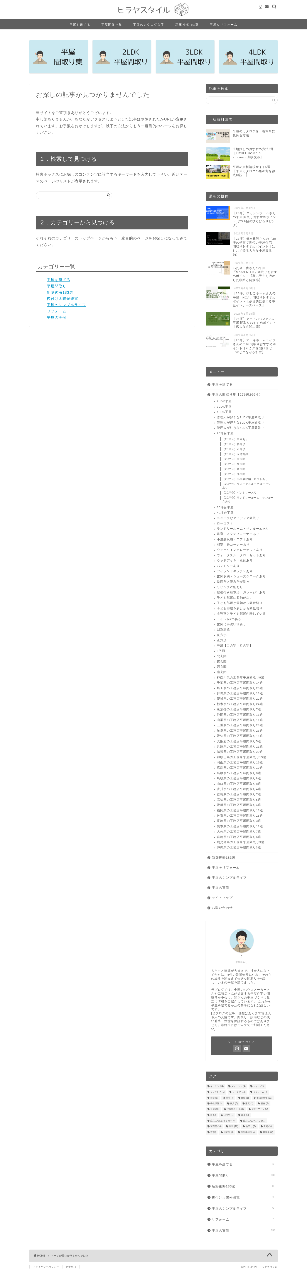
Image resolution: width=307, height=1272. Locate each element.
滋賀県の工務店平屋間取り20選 (240, 751)
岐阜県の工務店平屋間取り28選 (240, 730)
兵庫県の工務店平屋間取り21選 (240, 746)
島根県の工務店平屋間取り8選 (239, 773)
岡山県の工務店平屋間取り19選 (240, 762)
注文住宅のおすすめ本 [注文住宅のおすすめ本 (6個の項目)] (223, 1120)
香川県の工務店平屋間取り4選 (239, 789)
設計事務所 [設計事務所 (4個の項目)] (248, 1132)
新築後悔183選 (187, 25)
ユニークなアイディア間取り (238, 518)
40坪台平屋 (225, 512)
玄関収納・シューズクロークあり (241, 576)
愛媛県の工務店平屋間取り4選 (239, 805)
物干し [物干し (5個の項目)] (251, 1126)
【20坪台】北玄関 (233, 474)
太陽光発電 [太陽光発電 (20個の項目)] (264, 1098)
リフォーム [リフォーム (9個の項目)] (260, 1092)
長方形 (222, 635)
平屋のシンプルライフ (66, 305)
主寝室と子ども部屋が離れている (241, 613)
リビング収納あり (230, 587)
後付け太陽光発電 (62, 299)
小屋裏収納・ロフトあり (235, 539)
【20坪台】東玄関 (233, 464)
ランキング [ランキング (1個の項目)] (217, 1092)
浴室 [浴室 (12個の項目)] (233, 1126)
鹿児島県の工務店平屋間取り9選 (241, 842)
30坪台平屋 (225, 507)
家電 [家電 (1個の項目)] (249, 1103)
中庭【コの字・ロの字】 (235, 645)
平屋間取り (56, 286)
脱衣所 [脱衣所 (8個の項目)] (229, 1132)
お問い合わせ (222, 907)
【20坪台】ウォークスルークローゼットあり (248, 485)
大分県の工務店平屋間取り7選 (239, 831)
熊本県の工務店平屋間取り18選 (240, 826)
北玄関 (222, 656)
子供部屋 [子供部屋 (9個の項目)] (216, 1103)
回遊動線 (223, 629)
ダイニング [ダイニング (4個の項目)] (238, 1086)
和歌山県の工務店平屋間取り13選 (241, 757)
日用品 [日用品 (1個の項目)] (229, 1115)
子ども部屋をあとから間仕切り (240, 608)
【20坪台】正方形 (233, 449)
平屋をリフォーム (224, 25)
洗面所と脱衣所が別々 (233, 581)
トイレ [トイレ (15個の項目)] (258, 1086)
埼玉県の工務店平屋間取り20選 (240, 688)
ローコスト (225, 523)
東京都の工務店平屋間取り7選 (239, 709)
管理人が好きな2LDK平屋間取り (240, 417)
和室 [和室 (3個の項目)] (214, 1098)
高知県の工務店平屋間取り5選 (239, 799)
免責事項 (71, 1266)
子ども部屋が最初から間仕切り (240, 603)
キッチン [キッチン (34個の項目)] (217, 1086)
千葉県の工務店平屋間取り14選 (240, 682)
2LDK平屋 (224, 401)
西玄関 (222, 666)
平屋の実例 (56, 317)
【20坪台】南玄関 (233, 459)
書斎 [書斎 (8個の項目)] (245, 1115)
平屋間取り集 (111, 25)
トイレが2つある (229, 619)
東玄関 (222, 661)
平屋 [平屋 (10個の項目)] (214, 1109)
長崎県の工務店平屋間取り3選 (239, 821)
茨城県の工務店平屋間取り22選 (240, 698)
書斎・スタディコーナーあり (238, 534)
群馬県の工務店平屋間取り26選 (240, 693)
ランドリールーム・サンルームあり (243, 528)
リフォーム (56, 311)
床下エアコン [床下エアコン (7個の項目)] (259, 1109)
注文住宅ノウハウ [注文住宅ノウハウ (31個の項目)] (254, 1120)
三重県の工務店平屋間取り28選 (240, 725)
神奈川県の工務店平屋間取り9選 (241, 677)
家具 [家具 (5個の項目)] (234, 1103)
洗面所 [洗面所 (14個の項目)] (215, 1126)
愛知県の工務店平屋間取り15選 (240, 736)
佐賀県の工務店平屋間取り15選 (240, 815)
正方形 (222, 640)
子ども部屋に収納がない (235, 597)
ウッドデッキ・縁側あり (235, 560)
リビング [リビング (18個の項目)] (239, 1092)
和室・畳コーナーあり (233, 544)
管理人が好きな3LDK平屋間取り (240, 422)
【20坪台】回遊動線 (235, 454)
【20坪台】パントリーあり (239, 492)
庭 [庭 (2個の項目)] (213, 1115)
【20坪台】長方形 (233, 444)
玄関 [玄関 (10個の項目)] (267, 1126)
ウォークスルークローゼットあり (241, 555)
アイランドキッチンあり (235, 571)
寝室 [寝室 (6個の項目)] (265, 1103)
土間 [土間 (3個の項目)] (230, 1098)
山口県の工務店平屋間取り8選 (239, 783)
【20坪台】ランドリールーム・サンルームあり (248, 499)
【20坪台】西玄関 (233, 469)
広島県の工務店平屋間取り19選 (240, 767)
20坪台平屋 (225, 433)
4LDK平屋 (224, 412)
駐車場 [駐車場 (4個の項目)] (268, 1132)
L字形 (221, 651)
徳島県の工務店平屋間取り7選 (239, 794)
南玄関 (222, 672)
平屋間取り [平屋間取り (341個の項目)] (235, 1109)
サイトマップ (222, 897)
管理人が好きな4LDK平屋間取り (240, 427)
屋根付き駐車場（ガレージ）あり (241, 592)
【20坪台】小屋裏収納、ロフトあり (245, 479)
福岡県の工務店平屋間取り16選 (240, 810)
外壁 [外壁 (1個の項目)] (245, 1098)
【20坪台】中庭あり (235, 439)
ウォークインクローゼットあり (240, 549)
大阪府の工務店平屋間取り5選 (239, 741)
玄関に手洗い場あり (231, 624)
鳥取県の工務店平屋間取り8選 (239, 778)
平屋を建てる (79, 25)
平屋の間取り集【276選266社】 (237, 394)
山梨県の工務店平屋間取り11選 (240, 720)
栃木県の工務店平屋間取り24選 (240, 704)
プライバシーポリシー (46, 1266)
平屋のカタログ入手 (148, 25)
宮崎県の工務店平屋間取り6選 (239, 837)
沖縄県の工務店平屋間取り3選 (239, 847)
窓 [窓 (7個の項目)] (213, 1132)
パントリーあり (228, 566)
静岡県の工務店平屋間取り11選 (240, 714)
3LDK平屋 (224, 406)
